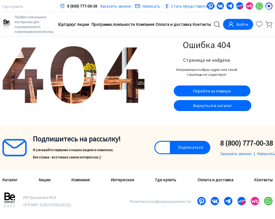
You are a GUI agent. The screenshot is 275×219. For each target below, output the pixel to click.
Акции (83, 24)
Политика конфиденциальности (160, 201)
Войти (238, 24)
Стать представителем (193, 6)
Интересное (122, 179)
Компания (145, 24)
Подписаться (190, 147)
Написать (147, 6)
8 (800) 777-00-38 (82, 6)
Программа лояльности (113, 24)
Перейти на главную (212, 91)
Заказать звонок (115, 6)
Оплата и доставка (173, 24)
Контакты (202, 24)
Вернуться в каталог (212, 105)
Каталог (67, 24)
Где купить (12, 6)
